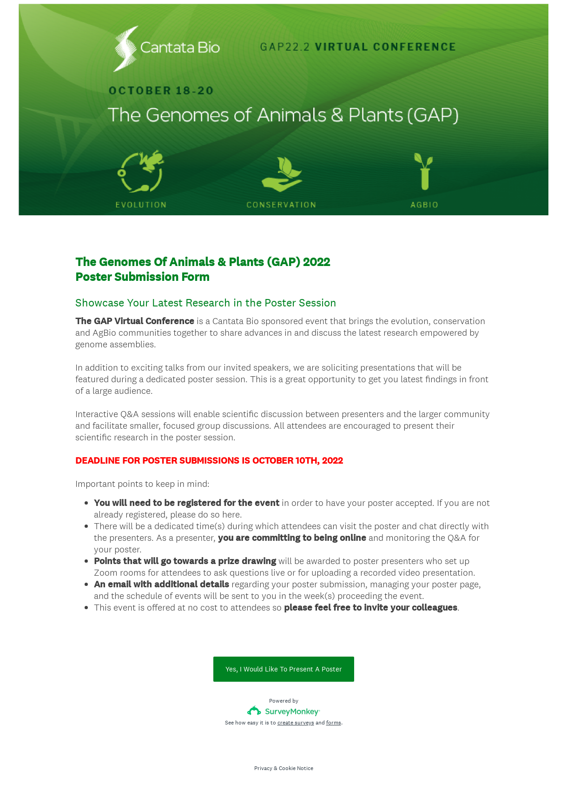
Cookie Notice (296, 768)
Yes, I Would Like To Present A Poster (283, 669)
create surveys (295, 722)
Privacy (263, 768)
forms (333, 722)
